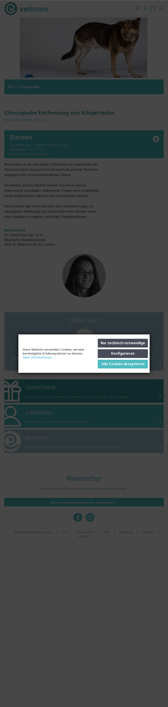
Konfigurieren (123, 353)
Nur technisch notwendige (123, 343)
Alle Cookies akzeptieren (123, 364)
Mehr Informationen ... (39, 357)
